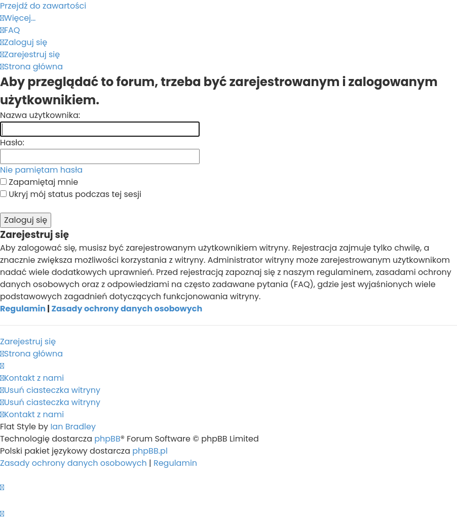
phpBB (107, 439)
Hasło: (12, 142)
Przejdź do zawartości (43, 6)
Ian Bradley (73, 426)
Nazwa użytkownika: (40, 115)
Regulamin (23, 308)
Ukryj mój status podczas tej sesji (70, 194)
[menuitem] (10, 30)
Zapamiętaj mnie (39, 182)
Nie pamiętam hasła (41, 170)
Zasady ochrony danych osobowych (126, 308)
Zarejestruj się (28, 341)
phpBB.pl (150, 451)
